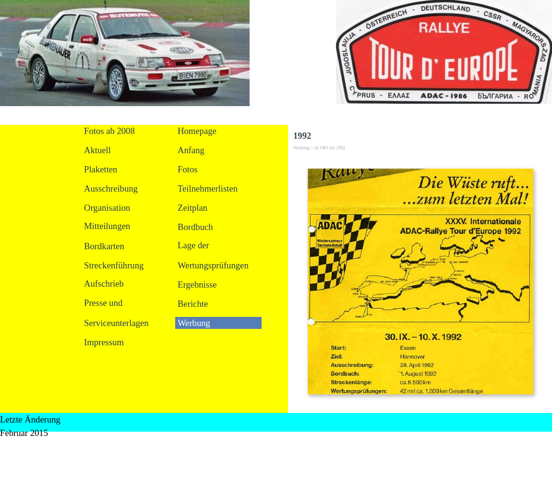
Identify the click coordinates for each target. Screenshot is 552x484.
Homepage (197, 131)
